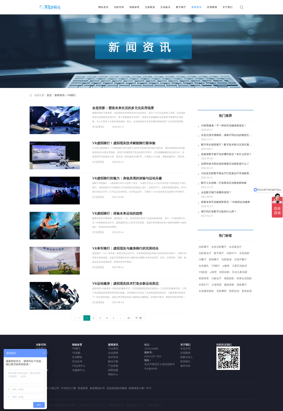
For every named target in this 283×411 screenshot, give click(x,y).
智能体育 (134, 7)
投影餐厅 (242, 284)
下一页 (138, 318)
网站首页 (103, 7)
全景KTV (204, 284)
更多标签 (247, 291)
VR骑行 (215, 265)
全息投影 (244, 253)
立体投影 (217, 284)
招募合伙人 (186, 357)
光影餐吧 (221, 291)
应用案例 (212, 7)
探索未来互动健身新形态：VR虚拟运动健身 (225, 202)
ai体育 (213, 272)
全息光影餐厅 (219, 247)
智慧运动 (234, 291)
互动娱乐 (165, 7)
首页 (49, 95)
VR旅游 (203, 272)
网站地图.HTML (135, 405)
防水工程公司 (51, 388)
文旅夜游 (150, 7)
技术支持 (113, 357)
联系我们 (185, 361)
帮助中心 (113, 374)
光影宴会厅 (205, 253)
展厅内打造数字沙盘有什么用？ (218, 211)
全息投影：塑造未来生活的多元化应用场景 (123, 108)
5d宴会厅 (216, 278)
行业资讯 (113, 348)
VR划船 (76, 353)
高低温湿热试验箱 (117, 388)
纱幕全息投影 (244, 278)
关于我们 (228, 7)
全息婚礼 (204, 265)
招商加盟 (113, 370)
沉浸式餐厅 (240, 259)
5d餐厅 (202, 259)
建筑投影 (229, 284)
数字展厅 (181, 7)
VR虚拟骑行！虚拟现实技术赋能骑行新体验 (123, 143)
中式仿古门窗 (68, 388)
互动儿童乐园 (239, 272)
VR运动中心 (79, 365)
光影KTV (232, 253)
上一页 (77, 318)
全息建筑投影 (206, 291)
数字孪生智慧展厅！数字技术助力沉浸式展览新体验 (230, 144)
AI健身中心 (78, 370)
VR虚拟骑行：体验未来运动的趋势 (117, 213)
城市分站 (185, 365)
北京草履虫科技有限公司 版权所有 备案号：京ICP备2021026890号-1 (67, 405)
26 (128, 318)
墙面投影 (229, 278)
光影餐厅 (204, 247)
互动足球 (77, 361)
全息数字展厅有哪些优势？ (216, 192)
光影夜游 (226, 259)
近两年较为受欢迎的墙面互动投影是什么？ (225, 163)
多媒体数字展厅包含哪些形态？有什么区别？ (226, 154)
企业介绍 (185, 348)
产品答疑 (113, 365)
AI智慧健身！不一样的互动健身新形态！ (224, 125)
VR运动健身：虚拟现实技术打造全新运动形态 (125, 283)
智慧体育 (204, 278)
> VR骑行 (70, 95)
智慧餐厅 (214, 259)
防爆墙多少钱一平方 (140, 388)
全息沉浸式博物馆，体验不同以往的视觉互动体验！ (230, 135)
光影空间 (119, 7)
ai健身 (225, 265)
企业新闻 (113, 353)
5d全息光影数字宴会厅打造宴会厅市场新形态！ (227, 173)
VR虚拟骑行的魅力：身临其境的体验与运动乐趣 (127, 178)
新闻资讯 (196, 7)
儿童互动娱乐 (239, 265)
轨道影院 (83, 388)
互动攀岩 (77, 357)
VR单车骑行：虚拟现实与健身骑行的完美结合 (125, 248)
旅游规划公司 (97, 388)
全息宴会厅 (235, 247)
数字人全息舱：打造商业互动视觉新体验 (224, 183)
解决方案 (113, 361)
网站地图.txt (155, 405)
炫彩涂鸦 (224, 272)
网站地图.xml (116, 405)
